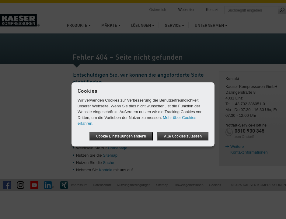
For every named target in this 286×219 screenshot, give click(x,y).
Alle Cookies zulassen (183, 136)
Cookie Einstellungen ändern (121, 136)
